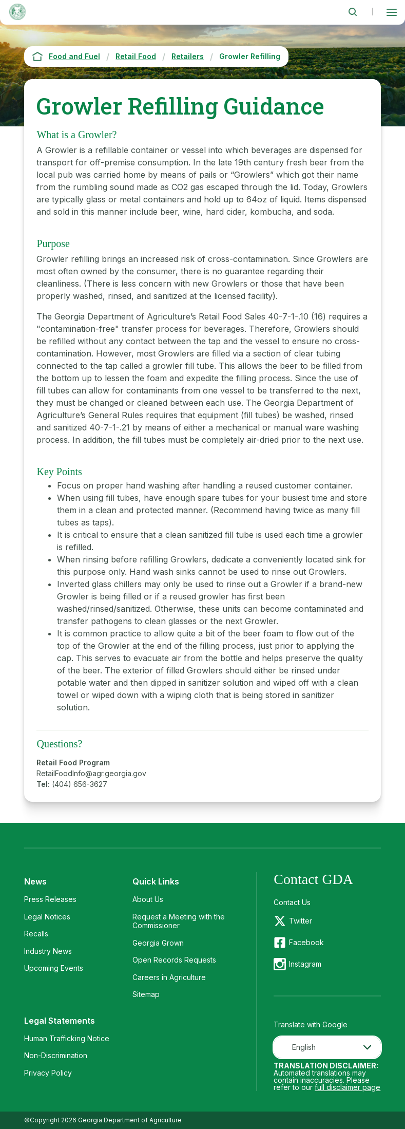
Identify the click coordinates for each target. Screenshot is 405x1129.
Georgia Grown (158, 942)
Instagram (305, 963)
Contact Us (292, 902)
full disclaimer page (347, 1087)
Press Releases (50, 899)
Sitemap (146, 994)
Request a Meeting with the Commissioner (178, 921)
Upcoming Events (53, 968)
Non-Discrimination (55, 1055)
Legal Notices (47, 916)
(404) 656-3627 (79, 784)
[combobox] (327, 1047)
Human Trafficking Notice (66, 1038)
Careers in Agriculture (169, 977)
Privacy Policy (48, 1072)
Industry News (48, 951)
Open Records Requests (174, 959)
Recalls (36, 933)
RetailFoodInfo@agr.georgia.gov (91, 773)
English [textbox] (304, 1047)
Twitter (300, 920)
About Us (147, 899)
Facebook (306, 942)
